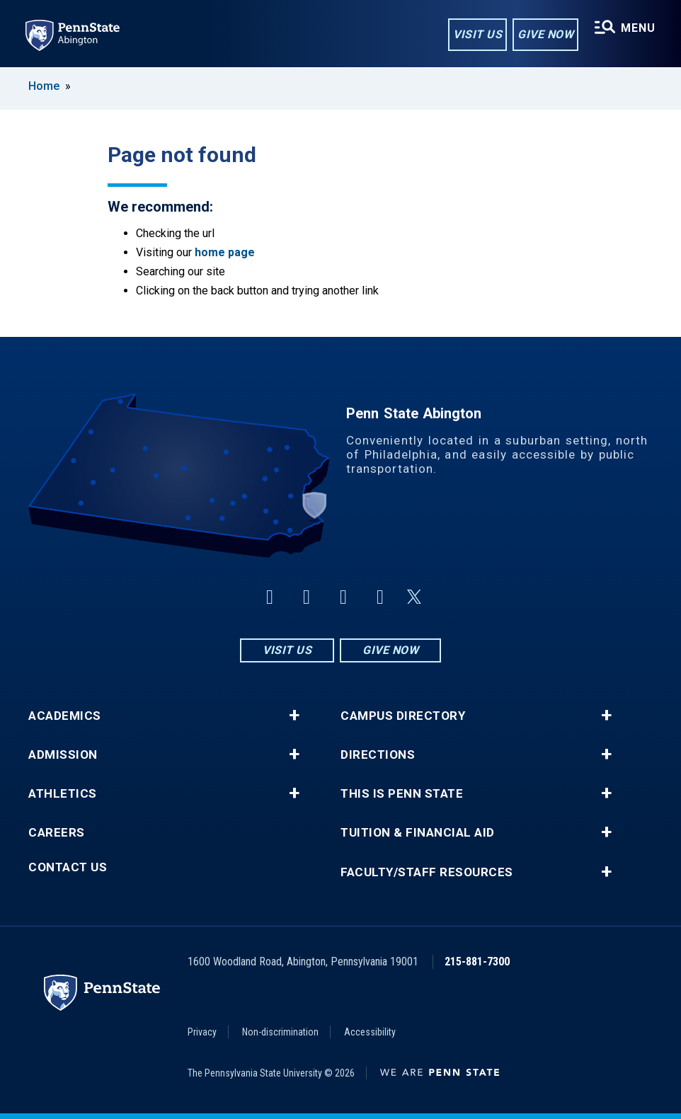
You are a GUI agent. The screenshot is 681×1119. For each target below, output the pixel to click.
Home (43, 86)
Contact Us (67, 867)
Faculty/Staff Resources (426, 872)
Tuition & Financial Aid (417, 832)
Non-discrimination (280, 1032)
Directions (377, 755)
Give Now (545, 34)
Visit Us (477, 34)
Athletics (62, 793)
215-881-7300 (477, 961)
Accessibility (370, 1032)
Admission (63, 755)
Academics (64, 716)
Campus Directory (402, 716)
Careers (56, 832)
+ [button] (294, 715)
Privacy (202, 1032)
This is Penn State (401, 793)
